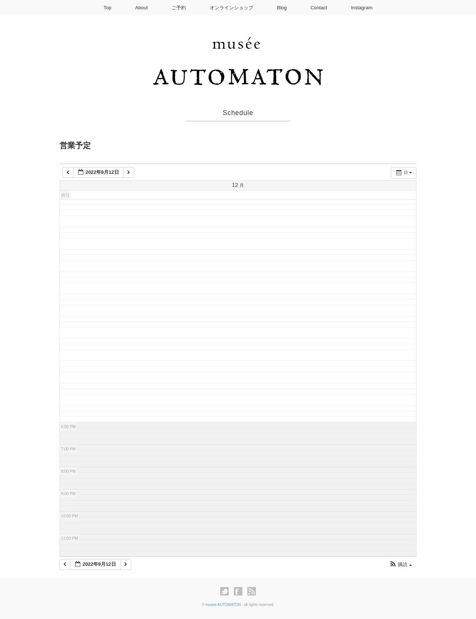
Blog (282, 7)
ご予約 (178, 7)
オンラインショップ (231, 7)
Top (108, 7)
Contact (319, 7)
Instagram (362, 7)
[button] (401, 564)
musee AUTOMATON (224, 605)
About (141, 7)
